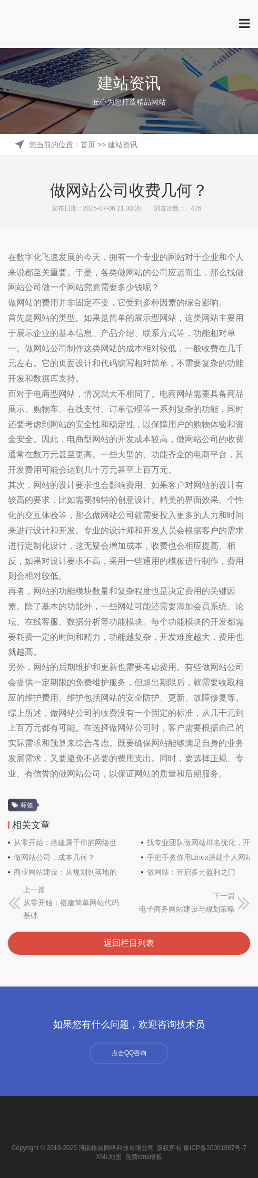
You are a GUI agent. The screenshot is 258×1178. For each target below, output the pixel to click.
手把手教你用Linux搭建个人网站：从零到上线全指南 (199, 857)
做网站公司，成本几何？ (54, 857)
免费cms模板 (143, 1157)
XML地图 (109, 1157)
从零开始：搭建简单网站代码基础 (71, 909)
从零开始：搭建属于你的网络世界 (65, 842)
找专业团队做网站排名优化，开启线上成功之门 (199, 842)
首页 (88, 144)
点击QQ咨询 (129, 1053)
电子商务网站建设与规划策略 (187, 909)
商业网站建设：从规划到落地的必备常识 (65, 872)
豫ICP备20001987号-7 (214, 1148)
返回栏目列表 (129, 942)
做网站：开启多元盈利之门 (191, 872)
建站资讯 (122, 144)
